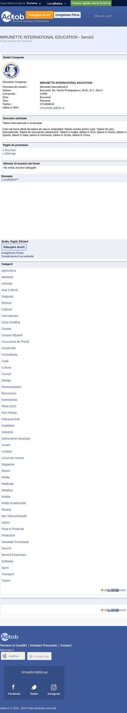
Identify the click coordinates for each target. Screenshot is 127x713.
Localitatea (54, 3)
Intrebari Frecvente (43, 645)
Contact (65, 645)
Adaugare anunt (39, 15)
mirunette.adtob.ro (52, 108)
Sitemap (10, 153)
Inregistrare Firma (67, 15)
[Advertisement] (63, 212)
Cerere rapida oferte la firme (91, 3)
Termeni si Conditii (13, 645)
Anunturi (10, 150)
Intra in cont (103, 16)
